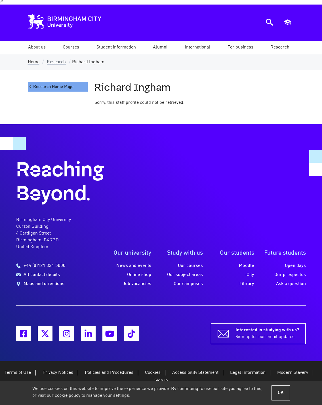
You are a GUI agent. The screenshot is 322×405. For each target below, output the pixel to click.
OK (281, 393)
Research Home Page (50, 86)
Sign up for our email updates (267, 333)
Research (56, 62)
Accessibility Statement (195, 372)
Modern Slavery (292, 372)
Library (246, 284)
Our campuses (188, 284)
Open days (295, 265)
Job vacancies (137, 284)
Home (33, 62)
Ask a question (291, 284)
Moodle (246, 265)
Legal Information (248, 372)
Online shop (139, 275)
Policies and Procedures (109, 372)
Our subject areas (185, 275)
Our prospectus (290, 275)
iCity (249, 275)
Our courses (190, 265)
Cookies (153, 372)
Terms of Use (18, 372)
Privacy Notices (58, 372)
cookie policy (67, 395)
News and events (133, 265)
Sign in (161, 380)
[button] (37, 47)
